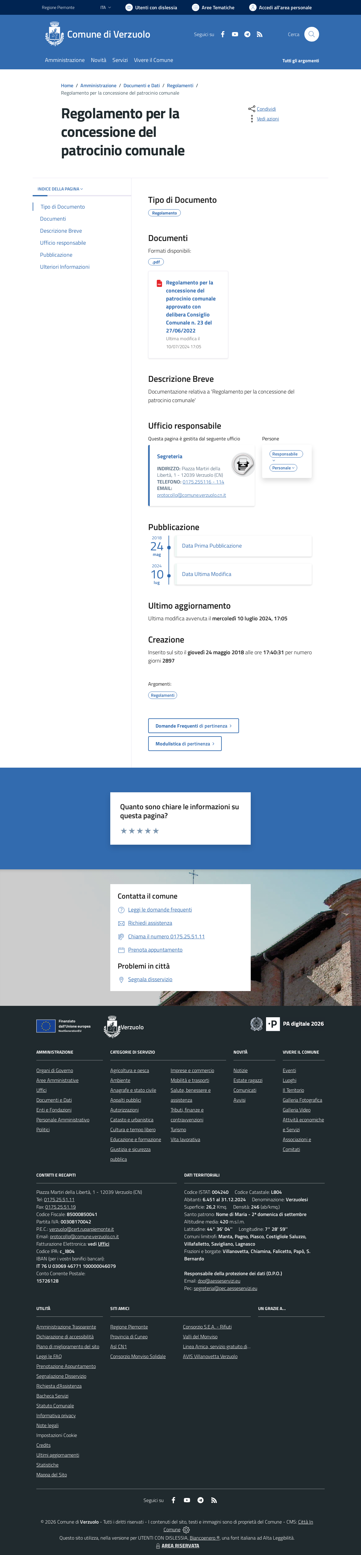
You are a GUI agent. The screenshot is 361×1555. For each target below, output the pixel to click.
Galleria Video (296, 1109)
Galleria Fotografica (302, 1100)
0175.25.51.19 (60, 1206)
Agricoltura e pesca (129, 1070)
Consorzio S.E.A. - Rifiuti (207, 1326)
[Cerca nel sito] (311, 34)
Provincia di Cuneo (129, 1336)
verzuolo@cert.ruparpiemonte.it (81, 1229)
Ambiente (120, 1080)
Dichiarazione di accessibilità (65, 1336)
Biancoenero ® (205, 1537)
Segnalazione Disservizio (61, 1376)
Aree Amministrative (57, 1080)
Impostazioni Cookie (56, 1435)
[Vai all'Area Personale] (280, 7)
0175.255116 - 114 (203, 481)
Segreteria (169, 456)
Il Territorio (293, 1090)
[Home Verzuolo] (100, 34)
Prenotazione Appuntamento (66, 1366)
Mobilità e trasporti (190, 1080)
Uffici (41, 1090)
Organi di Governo (54, 1070)
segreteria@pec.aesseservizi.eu (225, 1288)
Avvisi (239, 1100)
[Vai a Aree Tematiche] (213, 7)
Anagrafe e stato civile (133, 1090)
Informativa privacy (56, 1415)
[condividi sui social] (261, 109)
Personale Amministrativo (62, 1119)
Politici (43, 1129)
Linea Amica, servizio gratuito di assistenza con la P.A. (237, 1346)
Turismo (178, 1129)
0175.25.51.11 (59, 1199)
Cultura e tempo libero (133, 1129)
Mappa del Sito (51, 1474)
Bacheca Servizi (52, 1395)
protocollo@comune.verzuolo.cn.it (191, 495)
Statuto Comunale (55, 1405)
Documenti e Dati (142, 85)
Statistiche (47, 1464)
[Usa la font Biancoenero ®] (151, 7)
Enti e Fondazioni (53, 1109)
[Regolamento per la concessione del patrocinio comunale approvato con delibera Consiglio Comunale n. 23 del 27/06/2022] (159, 283)
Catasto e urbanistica (131, 1119)
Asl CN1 (118, 1346)
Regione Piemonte (129, 1326)
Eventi (289, 1070)
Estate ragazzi (247, 1080)
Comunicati (244, 1090)
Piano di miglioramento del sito (67, 1346)
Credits (43, 1445)
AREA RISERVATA (176, 1545)
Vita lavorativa (185, 1139)
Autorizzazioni (124, 1109)
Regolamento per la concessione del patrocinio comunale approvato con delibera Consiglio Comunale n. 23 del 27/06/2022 (191, 306)
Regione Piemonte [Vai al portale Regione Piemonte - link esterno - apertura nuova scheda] (58, 7)
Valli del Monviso (200, 1336)
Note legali (47, 1425)
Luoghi (289, 1080)
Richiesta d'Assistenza (59, 1386)
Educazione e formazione (135, 1139)
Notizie (240, 1070)
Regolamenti (180, 85)
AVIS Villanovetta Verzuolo (210, 1356)
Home (67, 85)
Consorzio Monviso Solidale (138, 1356)
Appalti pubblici (125, 1100)
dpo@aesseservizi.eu (219, 1280)
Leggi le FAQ (49, 1356)
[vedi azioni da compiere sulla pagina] (263, 119)
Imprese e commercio (192, 1070)
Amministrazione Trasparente (66, 1326)
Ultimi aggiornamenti (57, 1455)
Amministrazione (98, 85)
